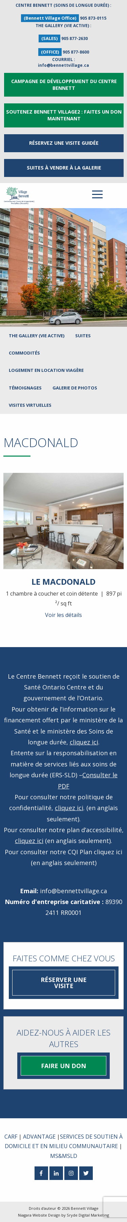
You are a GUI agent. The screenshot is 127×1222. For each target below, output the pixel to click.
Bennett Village (85, 1208)
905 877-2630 (74, 38)
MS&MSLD (63, 1156)
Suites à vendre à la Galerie (64, 167)
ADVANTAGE (39, 1136)
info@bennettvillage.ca (63, 65)
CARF (10, 1136)
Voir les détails (63, 615)
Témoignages (25, 388)
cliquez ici (84, 742)
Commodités (24, 353)
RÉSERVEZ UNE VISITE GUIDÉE (64, 143)
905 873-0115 (93, 18)
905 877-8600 (76, 52)
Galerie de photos (74, 388)
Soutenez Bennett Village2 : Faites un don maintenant (64, 115)
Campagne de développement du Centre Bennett (64, 84)
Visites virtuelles (30, 405)
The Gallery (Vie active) (36, 336)
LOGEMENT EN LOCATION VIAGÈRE (46, 370)
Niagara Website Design (39, 1215)
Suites (83, 336)
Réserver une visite (64, 983)
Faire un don (63, 1066)
